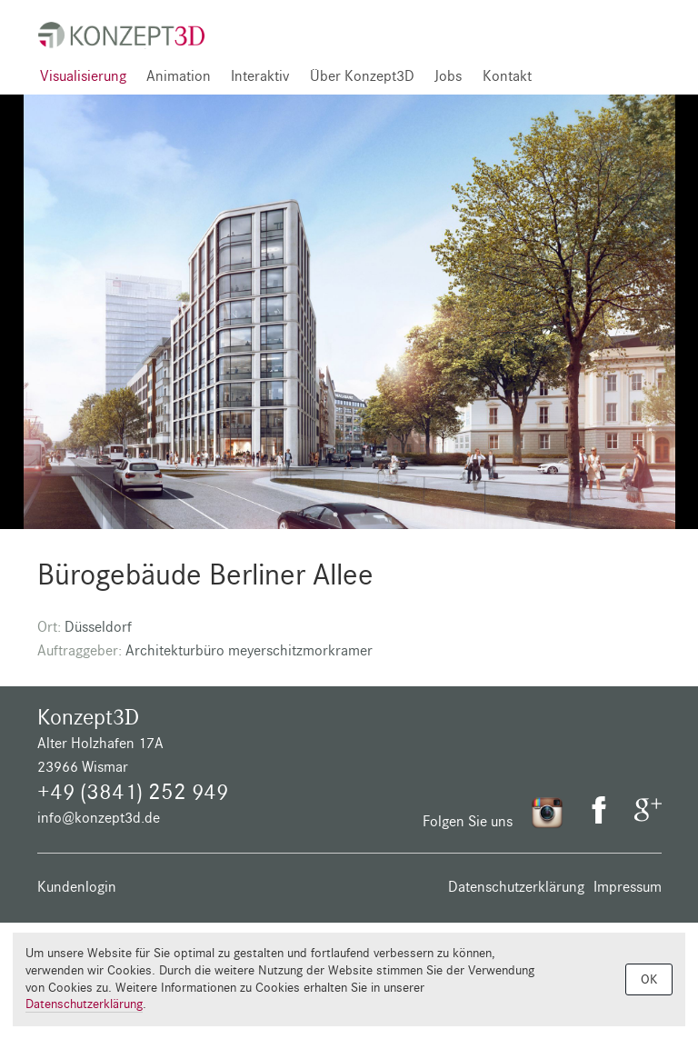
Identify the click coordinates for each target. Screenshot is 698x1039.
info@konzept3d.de (98, 817)
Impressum (627, 886)
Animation (178, 76)
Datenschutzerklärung (516, 886)
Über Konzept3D (362, 76)
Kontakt (507, 76)
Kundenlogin (76, 886)
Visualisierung (83, 76)
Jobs (448, 76)
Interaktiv (260, 76)
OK (649, 979)
